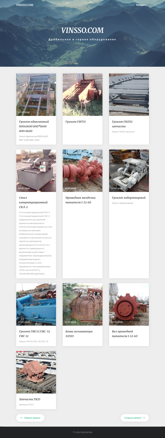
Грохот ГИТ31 (75, 121)
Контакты (141, 5)
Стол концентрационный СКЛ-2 (33, 202)
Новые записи (30, 417)
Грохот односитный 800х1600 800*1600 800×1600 (34, 126)
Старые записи (134, 417)
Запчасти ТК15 (29, 399)
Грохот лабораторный (129, 197)
